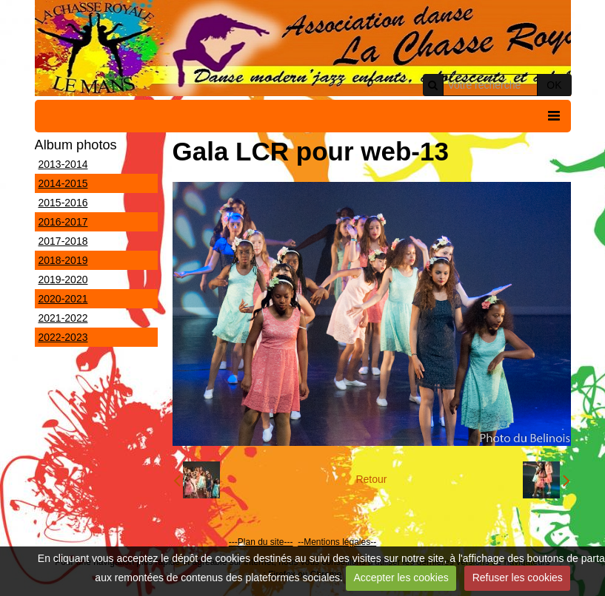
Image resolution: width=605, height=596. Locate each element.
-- (301, 542)
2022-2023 (63, 337)
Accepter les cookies (400, 577)
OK (553, 85)
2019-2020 (63, 279)
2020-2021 (63, 299)
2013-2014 (63, 164)
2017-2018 (63, 241)
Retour (371, 479)
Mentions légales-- (340, 542)
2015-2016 (63, 203)
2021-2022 (63, 318)
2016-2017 (63, 222)
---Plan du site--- (261, 542)
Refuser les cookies (517, 577)
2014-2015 (63, 183)
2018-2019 (63, 260)
